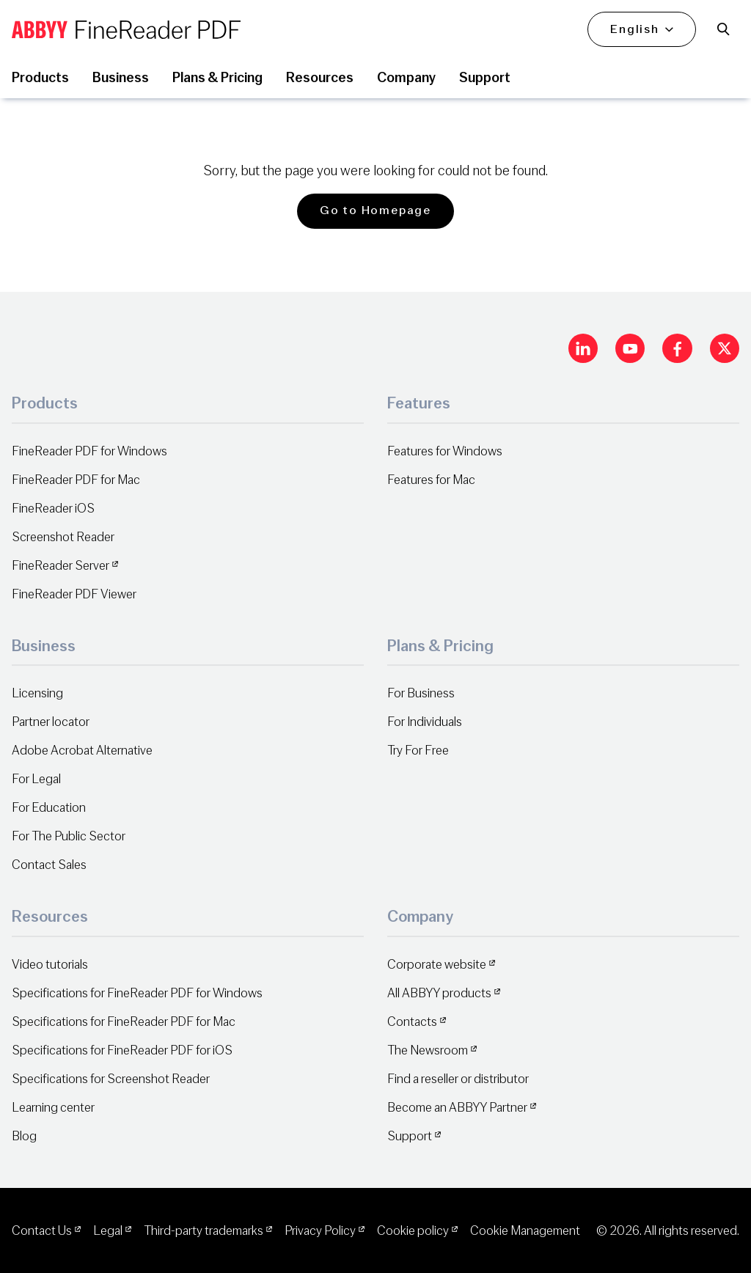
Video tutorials (50, 964)
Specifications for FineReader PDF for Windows (137, 993)
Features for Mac (431, 480)
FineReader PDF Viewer (74, 594)
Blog (24, 1136)
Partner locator (50, 722)
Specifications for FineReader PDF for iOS (122, 1050)
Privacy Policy (320, 1231)
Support (409, 1136)
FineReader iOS (53, 508)
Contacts (412, 1022)
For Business (421, 693)
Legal (107, 1231)
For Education (49, 807)
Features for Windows (444, 451)
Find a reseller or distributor (458, 1079)
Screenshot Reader (63, 537)
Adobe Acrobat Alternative (82, 750)
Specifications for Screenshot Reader (111, 1079)
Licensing (37, 693)
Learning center (53, 1107)
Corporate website (436, 964)
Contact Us (42, 1231)
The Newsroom (427, 1050)
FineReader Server (60, 565)
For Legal (36, 779)
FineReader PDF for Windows (89, 451)
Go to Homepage (375, 210)
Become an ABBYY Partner (457, 1107)
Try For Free (418, 750)
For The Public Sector (68, 836)
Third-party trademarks (203, 1231)
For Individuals (424, 722)
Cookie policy (413, 1231)
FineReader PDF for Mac (76, 480)
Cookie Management (525, 1231)
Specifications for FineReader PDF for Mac (123, 1022)
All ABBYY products (439, 993)
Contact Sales (49, 865)
